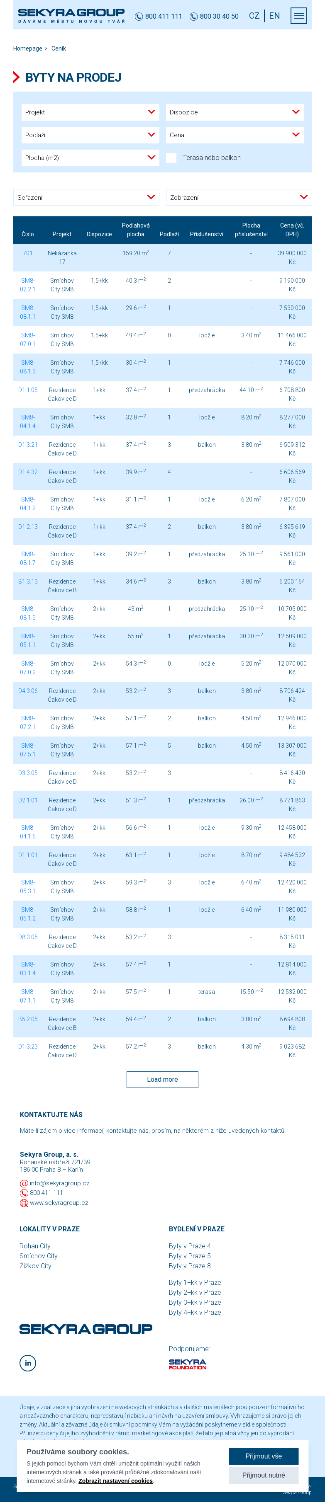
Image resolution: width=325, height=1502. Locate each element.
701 (28, 253)
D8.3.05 (28, 937)
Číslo (28, 234)
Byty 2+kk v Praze (195, 1292)
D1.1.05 (28, 390)
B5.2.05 (28, 1019)
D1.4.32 (28, 472)
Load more (162, 1079)
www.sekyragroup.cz (59, 1202)
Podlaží (169, 234)
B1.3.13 (28, 581)
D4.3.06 (28, 691)
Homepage (27, 48)
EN (274, 16)
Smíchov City (39, 1256)
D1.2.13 (28, 526)
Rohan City (35, 1246)
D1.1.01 (28, 855)
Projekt (62, 234)
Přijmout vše (263, 1456)
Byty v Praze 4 (190, 1246)
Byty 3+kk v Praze (195, 1302)
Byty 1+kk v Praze (195, 1282)
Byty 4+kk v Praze (195, 1312)
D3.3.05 (28, 773)
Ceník (58, 48)
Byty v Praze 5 (190, 1256)
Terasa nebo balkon (203, 158)
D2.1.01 (28, 800)
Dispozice (99, 234)
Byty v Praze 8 (190, 1266)
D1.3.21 (28, 444)
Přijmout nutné (263, 1475)
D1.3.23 (28, 1046)
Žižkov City (35, 1266)
